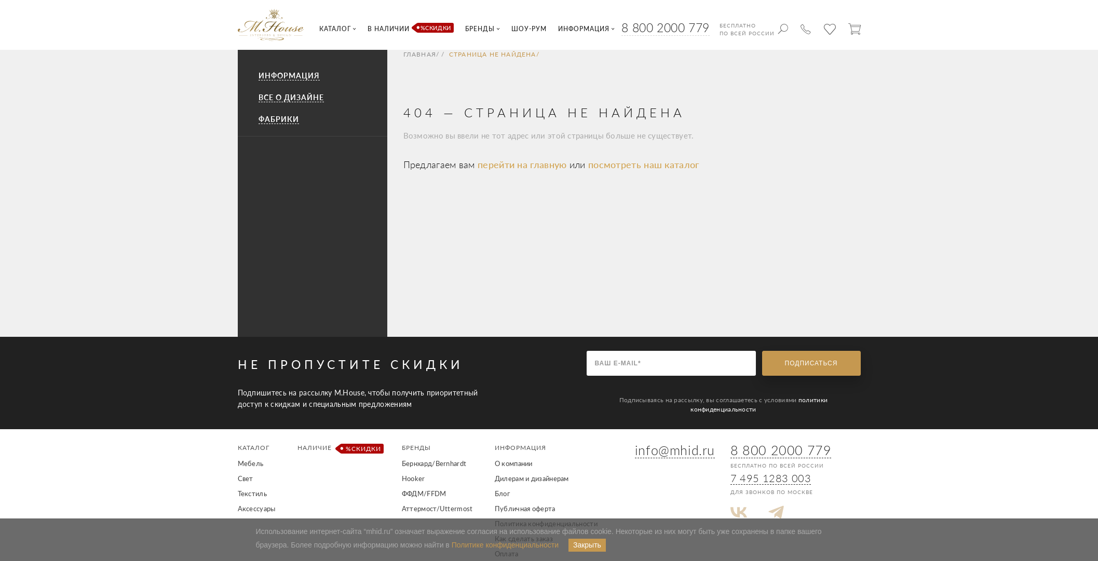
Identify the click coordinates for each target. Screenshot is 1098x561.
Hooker (413, 478)
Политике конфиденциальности (505, 545)
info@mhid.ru (675, 450)
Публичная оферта (525, 508)
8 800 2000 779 (665, 27)
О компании (514, 463)
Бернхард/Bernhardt (434, 463)
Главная (419, 54)
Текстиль (252, 493)
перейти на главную (524, 164)
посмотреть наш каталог (643, 164)
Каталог (253, 447)
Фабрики (279, 119)
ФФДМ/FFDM (424, 493)
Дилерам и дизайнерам (532, 478)
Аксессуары (257, 508)
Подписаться (811, 363)
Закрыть (587, 545)
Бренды (416, 447)
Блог (502, 493)
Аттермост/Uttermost (437, 508)
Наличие (338, 449)
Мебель (251, 463)
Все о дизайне (291, 97)
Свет (245, 478)
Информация (289, 75)
